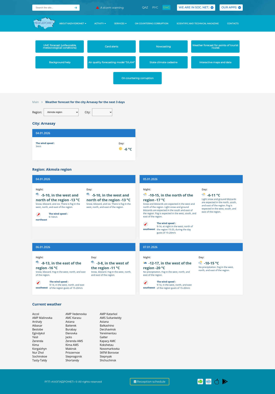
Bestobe (37, 329)
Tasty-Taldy (39, 360)
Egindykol (38, 333)
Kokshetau (107, 345)
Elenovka (71, 333)
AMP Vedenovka (75, 314)
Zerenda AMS (74, 341)
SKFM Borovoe (109, 352)
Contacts (233, 23)
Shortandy (72, 360)
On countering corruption (151, 23)
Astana (69, 322)
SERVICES (120, 23)
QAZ (145, 7)
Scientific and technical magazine (198, 23)
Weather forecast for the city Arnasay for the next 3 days (85, 102)
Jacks (68, 337)
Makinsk (70, 349)
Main (35, 102)
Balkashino (107, 325)
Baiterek (70, 325)
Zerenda (37, 341)
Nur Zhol (38, 352)
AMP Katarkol (108, 314)
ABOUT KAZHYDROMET (72, 23)
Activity (100, 23)
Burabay (70, 329)
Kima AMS (72, 345)
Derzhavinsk (108, 329)
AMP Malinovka (42, 318)
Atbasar (37, 325)
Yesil (35, 337)
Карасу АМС (108, 341)
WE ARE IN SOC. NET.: (196, 7)
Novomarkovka (110, 349)
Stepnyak (106, 356)
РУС (155, 7)
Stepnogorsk (73, 356)
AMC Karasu (73, 318)
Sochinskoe (39, 356)
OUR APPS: (231, 7)
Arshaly (37, 322)
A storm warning (110, 7)
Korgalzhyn (39, 349)
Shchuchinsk (108, 360)
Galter (104, 337)
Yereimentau (108, 333)
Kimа (35, 345)
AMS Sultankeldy (111, 318)
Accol (35, 314)
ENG (166, 7)
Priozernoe (72, 352)
